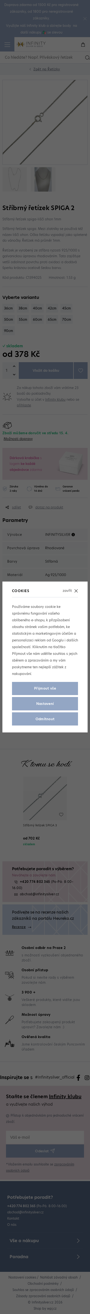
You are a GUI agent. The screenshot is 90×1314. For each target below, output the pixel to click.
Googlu (58, 640)
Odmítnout (45, 719)
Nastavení (45, 703)
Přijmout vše (45, 688)
